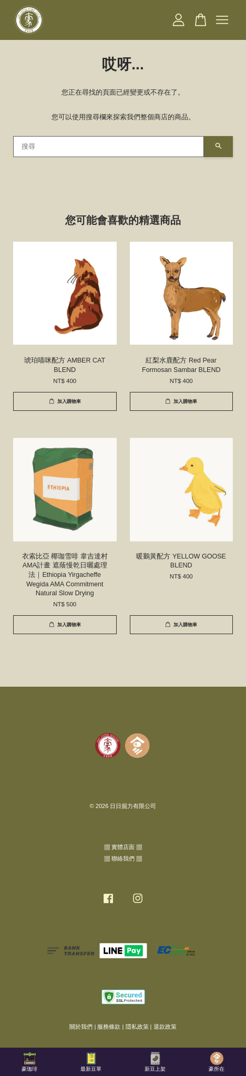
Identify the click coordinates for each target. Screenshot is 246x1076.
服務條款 (108, 1026)
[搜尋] (108, 146)
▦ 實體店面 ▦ (123, 847)
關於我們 (81, 1026)
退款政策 (165, 1026)
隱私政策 (137, 1026)
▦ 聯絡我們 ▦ (123, 858)
